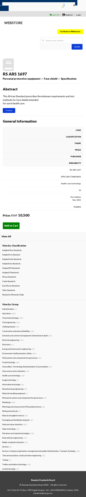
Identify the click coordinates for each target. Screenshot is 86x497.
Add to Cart (11, 225)
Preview (9, 110)
